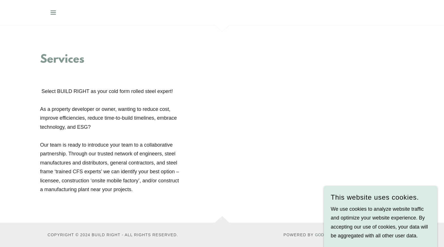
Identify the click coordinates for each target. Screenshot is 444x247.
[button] (53, 12)
